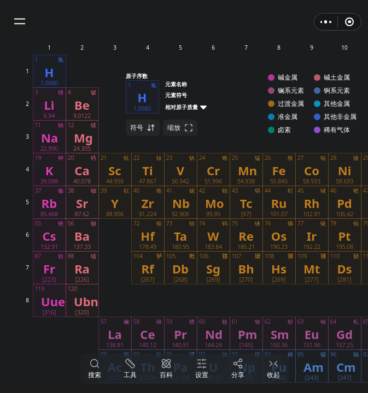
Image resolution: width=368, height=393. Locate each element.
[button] (20, 22)
